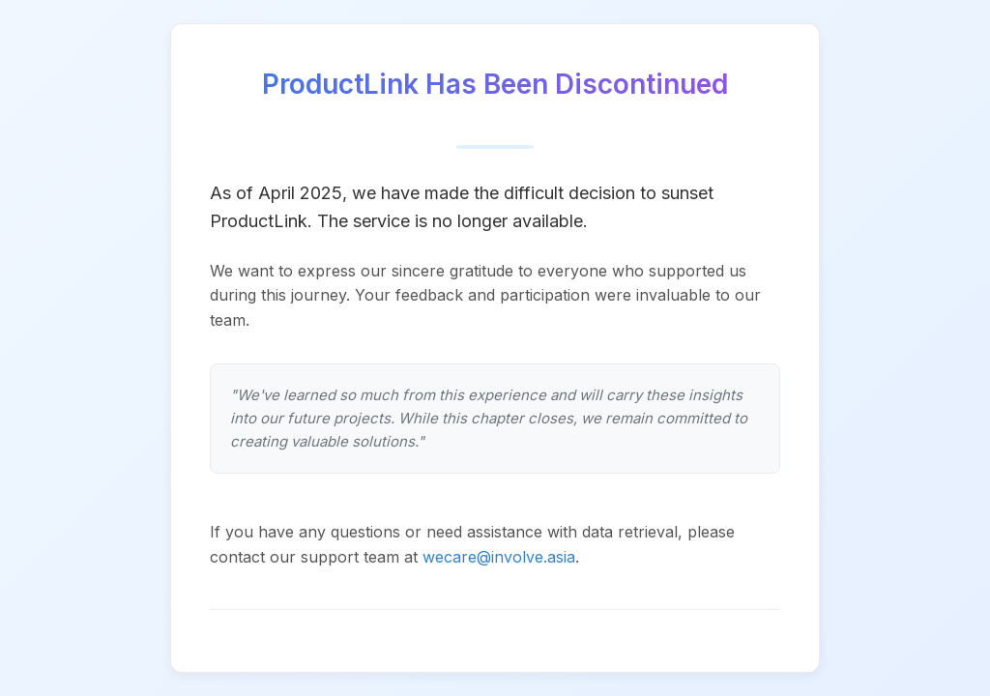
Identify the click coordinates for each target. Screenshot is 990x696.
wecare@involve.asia (498, 556)
